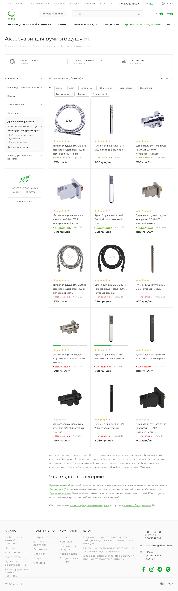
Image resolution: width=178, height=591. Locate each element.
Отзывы (39, 562)
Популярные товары (68, 560)
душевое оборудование (136, 505)
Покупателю (44, 530)
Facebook (143, 569)
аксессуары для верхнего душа (89, 505)
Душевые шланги (60, 493)
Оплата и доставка (40, 543)
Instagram (151, 569)
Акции (38, 558)
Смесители (13, 557)
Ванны (10, 548)
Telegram (160, 569)
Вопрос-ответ (43, 537)
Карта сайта (68, 553)
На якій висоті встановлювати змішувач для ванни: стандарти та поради (108, 540)
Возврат (39, 553)
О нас (63, 537)
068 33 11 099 (153, 538)
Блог (87, 530)
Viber (168, 569)
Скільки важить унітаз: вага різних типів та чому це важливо (108, 550)
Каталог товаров (53, 14)
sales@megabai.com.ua (159, 545)
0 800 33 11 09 (153, 532)
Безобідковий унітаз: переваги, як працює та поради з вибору (108, 557)
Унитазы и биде (16, 552)
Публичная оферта (67, 548)
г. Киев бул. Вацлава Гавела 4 (153, 555)
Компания (68, 530)
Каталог (11, 530)
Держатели (56, 489)
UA (147, 4)
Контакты (66, 541)
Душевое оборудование (15, 563)
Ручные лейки (58, 485)
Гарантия (40, 549)
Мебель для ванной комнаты (13, 540)
